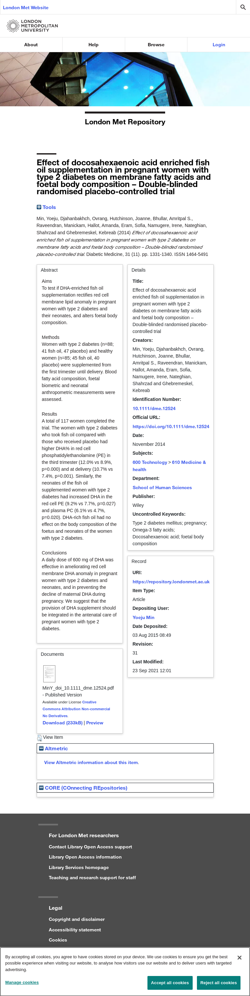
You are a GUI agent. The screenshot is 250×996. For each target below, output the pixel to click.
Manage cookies (22, 986)
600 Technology (150, 462)
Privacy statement (68, 950)
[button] (39, 738)
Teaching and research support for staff (92, 877)
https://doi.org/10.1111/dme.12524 (171, 426)
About (31, 44)
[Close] (239, 961)
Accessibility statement (75, 929)
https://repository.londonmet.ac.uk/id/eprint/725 (186, 581)
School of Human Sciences (162, 487)
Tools (46, 207)
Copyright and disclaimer (77, 919)
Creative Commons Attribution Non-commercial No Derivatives (76, 708)
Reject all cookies (219, 986)
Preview (94, 722)
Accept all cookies (170, 986)
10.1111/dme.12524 (154, 408)
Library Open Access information (85, 857)
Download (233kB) (63, 722)
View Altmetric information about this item (91, 762)
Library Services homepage (79, 867)
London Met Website (25, 7)
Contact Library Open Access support (90, 846)
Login (219, 44)
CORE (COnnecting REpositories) (83, 787)
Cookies (58, 940)
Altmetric (53, 748)
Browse (156, 44)
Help (93, 44)
